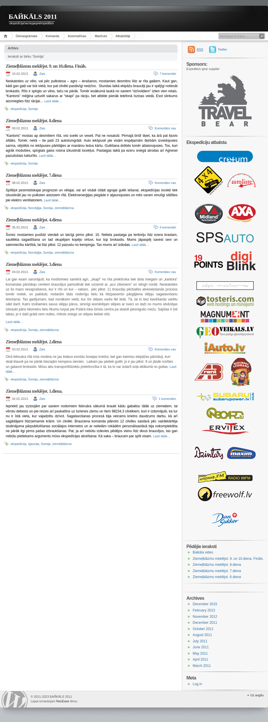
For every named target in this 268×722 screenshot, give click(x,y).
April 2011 (200, 659)
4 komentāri (168, 227)
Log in (197, 684)
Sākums (6, 36)
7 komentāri (168, 73)
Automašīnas (77, 36)
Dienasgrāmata (26, 36)
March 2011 (202, 666)
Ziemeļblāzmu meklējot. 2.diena (34, 341)
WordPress (14, 699)
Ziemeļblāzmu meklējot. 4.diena (34, 219)
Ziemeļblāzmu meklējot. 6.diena (217, 577)
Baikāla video (203, 552)
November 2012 (205, 617)
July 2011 (200, 641)
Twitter (222, 49)
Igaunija (33, 444)
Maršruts (101, 36)
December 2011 (205, 623)
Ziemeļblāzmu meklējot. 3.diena (34, 264)
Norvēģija (34, 208)
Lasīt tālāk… (53, 101)
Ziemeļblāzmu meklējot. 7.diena (34, 175)
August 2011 (202, 635)
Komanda (52, 36)
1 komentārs (167, 398)
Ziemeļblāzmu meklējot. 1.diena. (34, 391)
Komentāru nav (165, 128)
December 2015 (205, 604)
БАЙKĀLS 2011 (33, 16)
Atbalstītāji (123, 36)
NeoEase (62, 701)
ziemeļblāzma (64, 208)
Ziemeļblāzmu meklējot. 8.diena (34, 120)
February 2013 (204, 610)
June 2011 (201, 647)
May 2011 (200, 653)
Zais (42, 73)
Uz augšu (257, 695)
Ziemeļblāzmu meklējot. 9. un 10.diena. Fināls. (46, 66)
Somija (33, 109)
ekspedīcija (18, 109)
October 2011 (203, 629)
